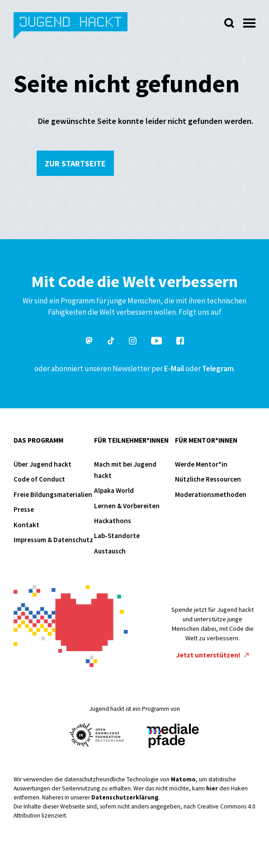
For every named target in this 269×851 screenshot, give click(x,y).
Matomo (183, 779)
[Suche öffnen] (229, 23)
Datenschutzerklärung (125, 797)
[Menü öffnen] (249, 20)
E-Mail (174, 368)
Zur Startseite (75, 163)
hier (212, 788)
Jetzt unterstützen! (212, 655)
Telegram (218, 368)
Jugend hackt (71, 26)
